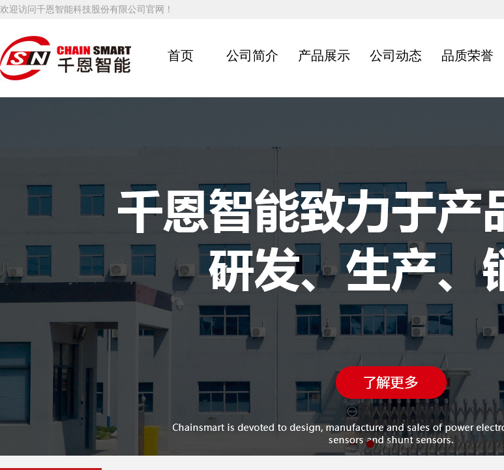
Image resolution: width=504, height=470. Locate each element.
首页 (181, 55)
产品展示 (324, 55)
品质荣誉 (467, 55)
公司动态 (396, 55)
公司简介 (252, 55)
